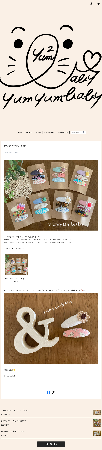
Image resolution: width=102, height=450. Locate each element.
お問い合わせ (63, 132)
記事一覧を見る (51, 444)
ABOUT (29, 132)
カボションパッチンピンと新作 (15, 146)
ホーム (20, 132)
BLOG (38, 132)
